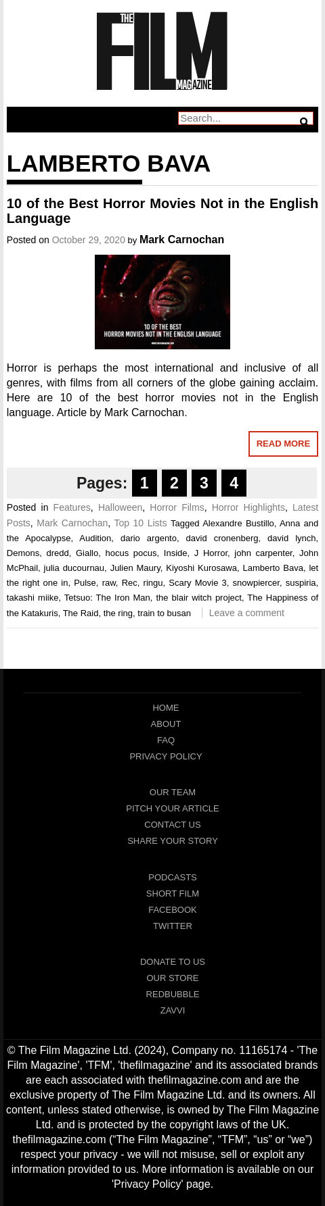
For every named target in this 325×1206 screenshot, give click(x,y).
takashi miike (33, 598)
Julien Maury (135, 568)
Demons (23, 553)
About (166, 724)
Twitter (172, 926)
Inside (176, 553)
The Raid (81, 613)
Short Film (172, 893)
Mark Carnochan (181, 239)
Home (165, 708)
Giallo (87, 553)
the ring (118, 613)
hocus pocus (131, 553)
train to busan (164, 613)
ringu (153, 583)
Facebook (172, 910)
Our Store (172, 978)
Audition (95, 538)
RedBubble (173, 994)
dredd (57, 553)
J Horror (211, 553)
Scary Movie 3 (198, 583)
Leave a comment (246, 612)
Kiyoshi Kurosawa (201, 568)
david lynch (291, 538)
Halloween (120, 507)
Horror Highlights (248, 507)
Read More (283, 443)
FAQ (166, 740)
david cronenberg (222, 538)
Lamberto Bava (272, 568)
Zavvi (173, 1010)
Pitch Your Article (172, 808)
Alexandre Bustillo (238, 523)
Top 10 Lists (140, 523)
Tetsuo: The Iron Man (107, 598)
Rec (129, 583)
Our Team (173, 792)
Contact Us (172, 825)
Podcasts (172, 877)
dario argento (149, 538)
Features (72, 507)
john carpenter (263, 553)
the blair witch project (198, 598)
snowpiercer (256, 583)
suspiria (301, 583)
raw (109, 583)
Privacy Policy (165, 756)
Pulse (85, 583)
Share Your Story (172, 841)
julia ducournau (74, 568)
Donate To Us (172, 962)
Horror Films (177, 507)
